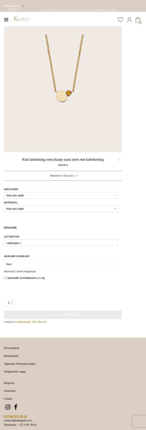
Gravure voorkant (17, 256)
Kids (34, 322)
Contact (8, 398)
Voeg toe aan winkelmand (63, 314)
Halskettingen (24, 322)
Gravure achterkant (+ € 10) (25, 278)
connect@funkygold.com (18, 420)
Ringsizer (9, 383)
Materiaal (11, 202)
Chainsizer (10, 390)
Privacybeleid (11, 348)
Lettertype (11, 236)
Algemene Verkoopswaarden (19, 363)
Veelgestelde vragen (15, 371)
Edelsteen (11, 189)
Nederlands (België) (13, 7)
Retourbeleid (11, 355)
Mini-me (42, 322)
